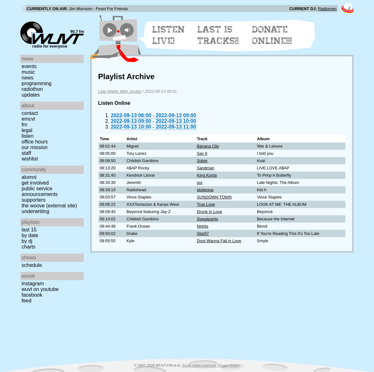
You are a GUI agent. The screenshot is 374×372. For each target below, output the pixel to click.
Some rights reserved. (199, 365)
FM (24, 124)
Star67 (203, 233)
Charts (29, 246)
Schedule (32, 265)
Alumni (29, 177)
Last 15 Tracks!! (218, 35)
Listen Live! (168, 35)
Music (28, 72)
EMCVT (28, 119)
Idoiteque (205, 189)
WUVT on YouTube (40, 289)
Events (29, 66)
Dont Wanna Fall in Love (219, 240)
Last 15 (29, 229)
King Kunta (207, 175)
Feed (26, 300)
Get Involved (35, 183)
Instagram (33, 283)
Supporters (34, 200)
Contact (30, 113)
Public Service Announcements (40, 191)
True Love (206, 204)
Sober (202, 160)
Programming (36, 83)
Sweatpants (207, 219)
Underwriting (35, 211)
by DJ (27, 241)
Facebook (32, 295)
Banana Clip (208, 146)
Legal (27, 130)
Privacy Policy (229, 365)
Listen (27, 136)
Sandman (205, 168)
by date (30, 235)
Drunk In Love (209, 211)
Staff (26, 153)
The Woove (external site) (49, 205)
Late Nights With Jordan (119, 91)
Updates (31, 95)
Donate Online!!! (272, 35)
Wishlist (30, 158)
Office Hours (35, 141)
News (27, 77)
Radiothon (32, 89)
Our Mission (35, 147)
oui (199, 182)
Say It (202, 153)
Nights (202, 226)
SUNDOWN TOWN (214, 197)
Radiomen (327, 8)
